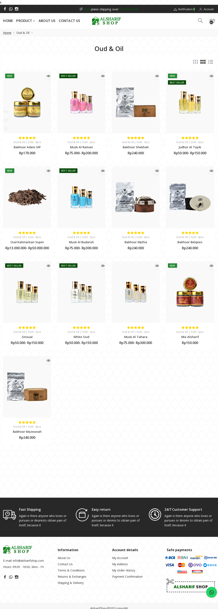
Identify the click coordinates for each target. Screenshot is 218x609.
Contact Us (65, 532)
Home (7, 33)
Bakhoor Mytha (136, 242)
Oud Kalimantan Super (27, 242)
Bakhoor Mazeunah (27, 431)
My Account (120, 526)
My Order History (123, 539)
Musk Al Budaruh (81, 242)
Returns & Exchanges (72, 545)
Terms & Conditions (71, 539)
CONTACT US (69, 20)
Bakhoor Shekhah (136, 147)
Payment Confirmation (127, 545)
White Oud (81, 337)
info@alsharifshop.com (28, 529)
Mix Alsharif (190, 337)
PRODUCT (24, 20)
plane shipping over (109, 9)
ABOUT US (47, 20)
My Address (120, 532)
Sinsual (27, 337)
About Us (64, 526)
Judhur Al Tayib (190, 147)
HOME (8, 20)
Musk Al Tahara (135, 337)
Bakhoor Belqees (190, 242)
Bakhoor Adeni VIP (27, 147)
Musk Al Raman (81, 147)
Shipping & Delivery (71, 551)
